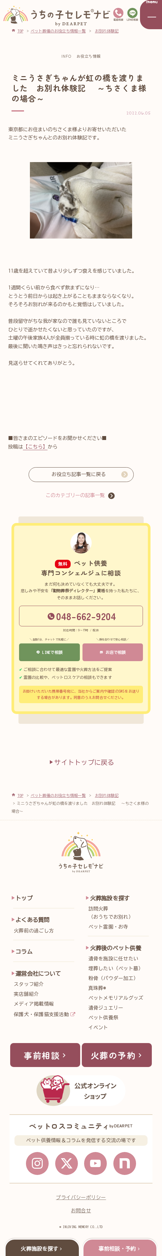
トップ (24, 898)
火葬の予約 (117, 1055)
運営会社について (38, 973)
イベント (98, 1027)
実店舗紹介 (26, 994)
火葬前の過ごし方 (34, 930)
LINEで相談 (49, 652)
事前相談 (46, 1055)
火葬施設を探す (110, 898)
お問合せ (81, 1210)
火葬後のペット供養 (115, 948)
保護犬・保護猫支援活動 (41, 1014)
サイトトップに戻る (81, 762)
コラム (24, 951)
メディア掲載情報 (34, 1003)
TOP (20, 795)
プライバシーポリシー (81, 1197)
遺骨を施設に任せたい (113, 958)
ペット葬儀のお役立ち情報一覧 (58, 795)
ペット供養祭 (103, 1017)
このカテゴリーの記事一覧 (75, 495)
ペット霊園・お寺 (108, 926)
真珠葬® (97, 988)
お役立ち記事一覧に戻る (79, 474)
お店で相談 (113, 652)
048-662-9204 (82, 616)
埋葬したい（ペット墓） (116, 968)
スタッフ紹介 (29, 984)
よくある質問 (32, 920)
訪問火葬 (120, 913)
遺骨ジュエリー (106, 1007)
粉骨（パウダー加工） (113, 978)
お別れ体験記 (107, 795)
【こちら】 (35, 446)
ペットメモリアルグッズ (116, 997)
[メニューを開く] (151, 14)
